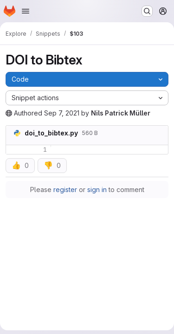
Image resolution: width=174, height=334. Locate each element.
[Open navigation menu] (25, 11)
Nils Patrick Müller (120, 113)
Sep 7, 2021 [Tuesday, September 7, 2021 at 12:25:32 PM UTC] (61, 113)
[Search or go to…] (147, 11)
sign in (97, 189)
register (65, 189)
